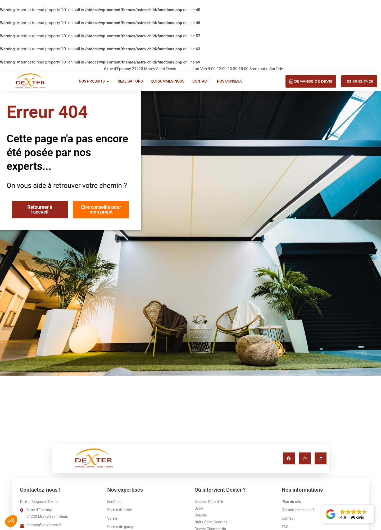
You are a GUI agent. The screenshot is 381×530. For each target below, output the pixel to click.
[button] (347, 514)
